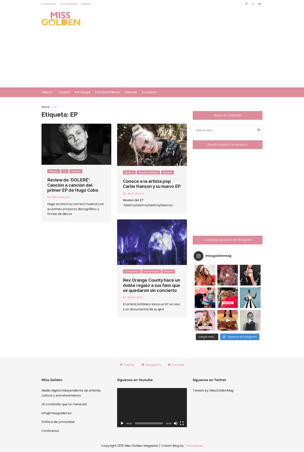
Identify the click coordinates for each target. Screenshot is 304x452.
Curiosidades (68, 4)
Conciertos (132, 271)
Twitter (127, 365)
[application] (152, 407)
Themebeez (194, 445)
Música (46, 92)
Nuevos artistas (148, 172)
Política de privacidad (57, 422)
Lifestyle (131, 92)
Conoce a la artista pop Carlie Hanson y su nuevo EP (152, 184)
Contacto (149, 92)
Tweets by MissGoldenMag (213, 390)
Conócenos (50, 431)
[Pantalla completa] (182, 423)
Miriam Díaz (135, 297)
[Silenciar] (176, 423)
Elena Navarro (61, 197)
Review (75, 171)
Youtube (176, 365)
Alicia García (135, 193)
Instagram (151, 365)
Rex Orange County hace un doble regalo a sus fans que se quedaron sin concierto (151, 285)
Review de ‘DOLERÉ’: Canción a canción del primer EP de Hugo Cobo (72, 185)
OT (64, 171)
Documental (151, 271)
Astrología (82, 92)
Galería (86, 4)
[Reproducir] (122, 423)
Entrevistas (48, 4)
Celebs (64, 92)
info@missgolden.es (56, 413)
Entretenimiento (107, 92)
